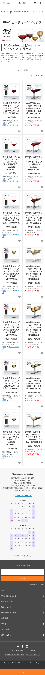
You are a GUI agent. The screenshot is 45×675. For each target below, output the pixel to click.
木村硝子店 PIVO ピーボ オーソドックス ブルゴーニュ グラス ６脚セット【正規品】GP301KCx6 (33, 163)
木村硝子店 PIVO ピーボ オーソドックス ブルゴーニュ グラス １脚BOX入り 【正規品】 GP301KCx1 (11, 163)
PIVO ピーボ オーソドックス (33, 11)
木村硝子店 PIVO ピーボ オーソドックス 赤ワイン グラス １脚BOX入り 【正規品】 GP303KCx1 (11, 218)
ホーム (3, 11)
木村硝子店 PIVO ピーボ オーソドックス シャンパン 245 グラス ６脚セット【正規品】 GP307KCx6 (33, 272)
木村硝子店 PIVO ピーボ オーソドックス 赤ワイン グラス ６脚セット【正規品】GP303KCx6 (33, 218)
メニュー (7, 3)
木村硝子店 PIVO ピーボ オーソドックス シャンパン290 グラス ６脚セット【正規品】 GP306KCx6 (33, 328)
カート (37, 3)
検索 (22, 3)
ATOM (33, 650)
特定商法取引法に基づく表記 (14, 655)
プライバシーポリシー (33, 655)
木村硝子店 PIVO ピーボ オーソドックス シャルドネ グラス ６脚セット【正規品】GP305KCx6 (33, 437)
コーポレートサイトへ (23, 496)
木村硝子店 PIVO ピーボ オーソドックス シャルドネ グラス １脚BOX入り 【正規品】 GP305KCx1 (11, 438)
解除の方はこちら (37, 584)
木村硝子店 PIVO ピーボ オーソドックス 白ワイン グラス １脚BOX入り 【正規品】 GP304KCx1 (11, 383)
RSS (26, 650)
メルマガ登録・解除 (16, 650)
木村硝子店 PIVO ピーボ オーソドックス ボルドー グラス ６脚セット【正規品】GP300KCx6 (33, 108)
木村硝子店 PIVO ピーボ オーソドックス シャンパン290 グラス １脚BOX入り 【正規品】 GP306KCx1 (11, 328)
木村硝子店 (15, 12)
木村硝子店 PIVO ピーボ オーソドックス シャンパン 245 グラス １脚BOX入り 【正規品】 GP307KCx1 (11, 272)
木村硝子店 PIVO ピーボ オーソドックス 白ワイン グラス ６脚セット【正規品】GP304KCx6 (33, 383)
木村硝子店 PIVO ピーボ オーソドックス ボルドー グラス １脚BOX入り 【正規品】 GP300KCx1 (11, 108)
